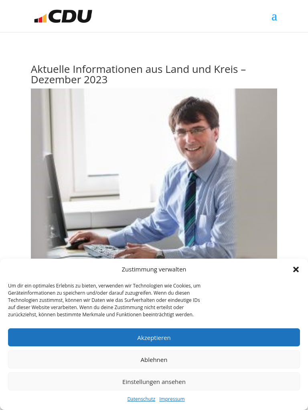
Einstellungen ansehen (154, 382)
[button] (296, 269)
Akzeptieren (153, 338)
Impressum (171, 399)
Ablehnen (154, 360)
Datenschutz (141, 399)
